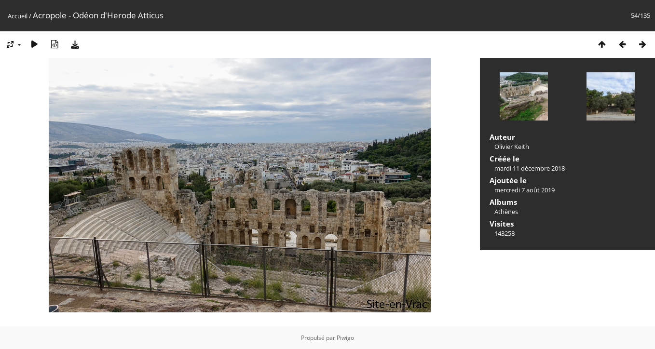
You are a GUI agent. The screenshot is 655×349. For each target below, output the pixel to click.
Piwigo (345, 338)
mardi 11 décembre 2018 (529, 168)
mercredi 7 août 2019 (524, 190)
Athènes (506, 211)
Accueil (17, 16)
